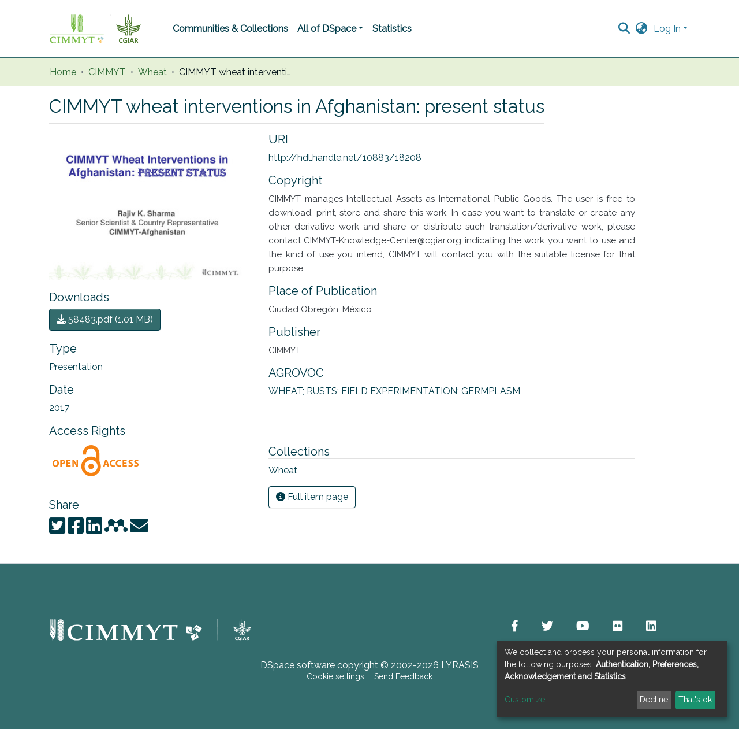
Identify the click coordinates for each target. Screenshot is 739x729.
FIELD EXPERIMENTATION (401, 391)
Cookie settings (335, 676)
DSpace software (297, 665)
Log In (667, 28)
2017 (59, 407)
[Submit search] (624, 28)
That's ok (695, 699)
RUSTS (324, 391)
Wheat (152, 72)
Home (63, 72)
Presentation (76, 366)
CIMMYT (107, 72)
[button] (641, 29)
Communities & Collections (230, 28)
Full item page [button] (312, 496)
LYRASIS (460, 665)
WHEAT (287, 391)
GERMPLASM (490, 391)
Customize (525, 699)
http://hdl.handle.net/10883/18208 (344, 157)
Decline (654, 699)
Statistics (392, 28)
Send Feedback (403, 676)
